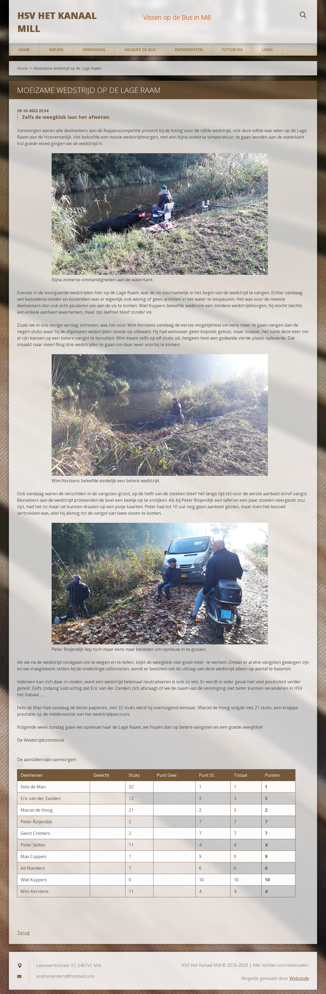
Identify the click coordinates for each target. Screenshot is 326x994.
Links (267, 53)
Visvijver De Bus (140, 53)
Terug (23, 937)
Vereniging (94, 53)
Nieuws (56, 53)
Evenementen (189, 53)
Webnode (299, 983)
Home (24, 53)
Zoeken (303, 16)
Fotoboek (232, 53)
